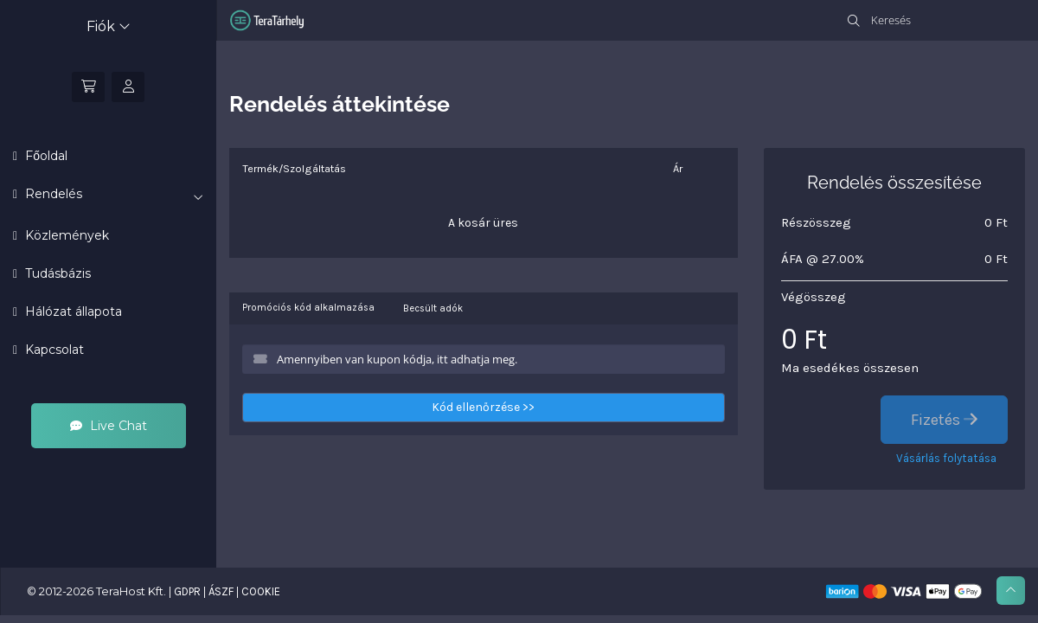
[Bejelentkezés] (128, 87)
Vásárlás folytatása (946, 458)
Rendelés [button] (112, 194)
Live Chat (108, 426)
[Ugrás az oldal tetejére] (1010, 590)
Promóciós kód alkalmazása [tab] (308, 307)
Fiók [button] (108, 26)
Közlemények (65, 235)
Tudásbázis (56, 273)
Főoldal (44, 156)
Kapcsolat (53, 349)
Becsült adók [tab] (433, 308)
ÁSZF (221, 591)
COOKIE (260, 591)
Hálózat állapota (72, 311)
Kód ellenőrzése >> (483, 407)
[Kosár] (88, 87)
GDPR (187, 591)
